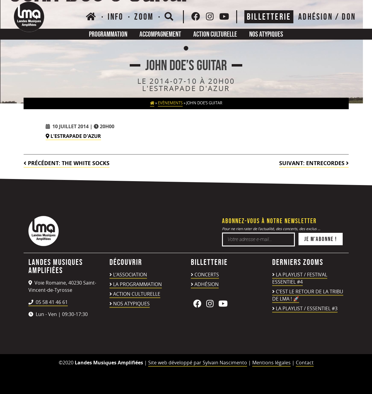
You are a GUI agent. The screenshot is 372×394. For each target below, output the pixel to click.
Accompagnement (160, 34)
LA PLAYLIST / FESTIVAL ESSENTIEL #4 (299, 278)
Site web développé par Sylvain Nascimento (197, 362)
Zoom (144, 16)
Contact (305, 362)
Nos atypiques (266, 34)
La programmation (137, 284)
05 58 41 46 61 (48, 302)
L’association (130, 274)
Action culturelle (215, 34)
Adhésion (206, 284)
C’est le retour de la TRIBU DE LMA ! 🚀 (307, 295)
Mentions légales (271, 362)
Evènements (170, 103)
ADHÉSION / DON (327, 16)
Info (116, 16)
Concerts (206, 274)
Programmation (108, 34)
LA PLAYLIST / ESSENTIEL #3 (307, 308)
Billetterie (269, 16)
